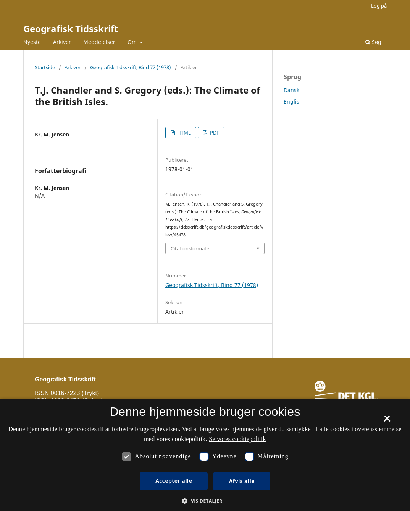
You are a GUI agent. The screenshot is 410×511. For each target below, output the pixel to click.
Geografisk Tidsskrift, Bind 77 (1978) (130, 67)
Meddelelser (99, 41)
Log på (379, 5)
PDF (214, 132)
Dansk (291, 90)
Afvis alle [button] (242, 481)
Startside (45, 67)
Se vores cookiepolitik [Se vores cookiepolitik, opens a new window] (237, 439)
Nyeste (32, 41)
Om (133, 41)
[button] (204, 501)
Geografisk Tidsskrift (70, 28)
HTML (183, 132)
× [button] (387, 421)
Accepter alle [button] (173, 480)
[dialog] (205, 455)
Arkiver (62, 41)
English (293, 101)
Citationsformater (191, 248)
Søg (373, 41)
